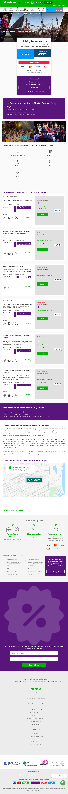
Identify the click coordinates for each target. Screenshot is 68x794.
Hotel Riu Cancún (36, 721)
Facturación (42, 788)
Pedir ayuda (34, 88)
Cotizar (42, 215)
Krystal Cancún (36, 724)
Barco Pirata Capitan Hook (35, 704)
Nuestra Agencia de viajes (9, 788)
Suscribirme (34, 665)
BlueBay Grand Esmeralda (36, 736)
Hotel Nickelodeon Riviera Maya (36, 718)
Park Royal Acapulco (35, 739)
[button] (25, 9)
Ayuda (55, 788)
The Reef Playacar (36, 742)
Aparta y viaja (30, 790)
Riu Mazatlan (35, 716)
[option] (18, 131)
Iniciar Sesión (48, 2)
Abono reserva (61, 788)
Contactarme (34, 62)
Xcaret (35, 692)
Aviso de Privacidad (34, 788)
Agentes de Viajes (50, 788)
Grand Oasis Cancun (35, 713)
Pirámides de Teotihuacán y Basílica (35, 698)
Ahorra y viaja (37, 790)
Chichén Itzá (35, 701)
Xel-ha (35, 695)
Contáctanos (18, 788)
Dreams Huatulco (36, 733)
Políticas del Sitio (26, 788)
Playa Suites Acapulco (36, 744)
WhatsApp (39, 91)
